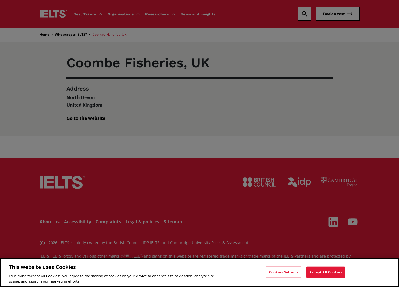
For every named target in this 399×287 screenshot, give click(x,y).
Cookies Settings (283, 273)
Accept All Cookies (326, 273)
